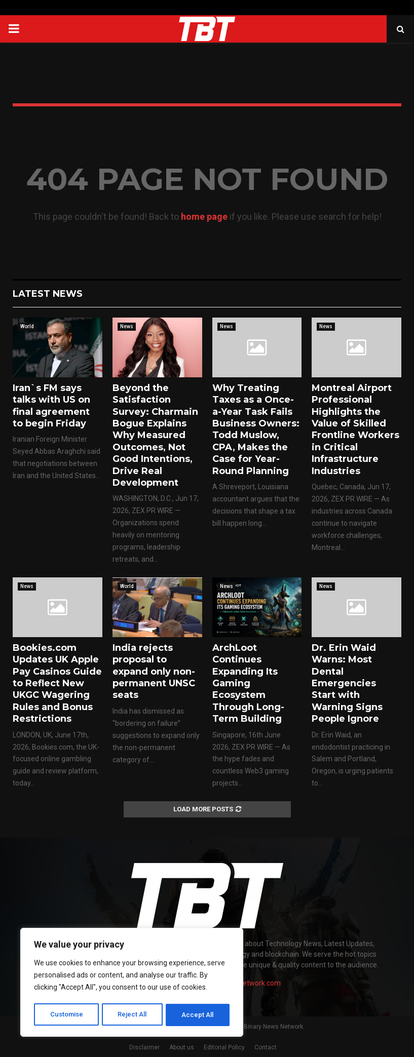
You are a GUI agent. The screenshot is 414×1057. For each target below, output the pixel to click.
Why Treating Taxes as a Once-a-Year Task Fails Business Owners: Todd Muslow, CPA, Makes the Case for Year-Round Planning (255, 429)
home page (204, 216)
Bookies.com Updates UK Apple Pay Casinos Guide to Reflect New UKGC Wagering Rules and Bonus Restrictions (57, 683)
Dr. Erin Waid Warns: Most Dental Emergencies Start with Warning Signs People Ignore (347, 683)
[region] (131, 983)
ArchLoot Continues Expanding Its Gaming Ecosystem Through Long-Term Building (248, 683)
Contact (265, 1047)
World (27, 326)
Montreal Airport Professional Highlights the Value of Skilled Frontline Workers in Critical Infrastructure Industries (355, 429)
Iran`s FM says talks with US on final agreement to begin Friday (51, 405)
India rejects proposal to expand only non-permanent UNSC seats (153, 671)
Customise (67, 1015)
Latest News (48, 293)
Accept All (198, 1015)
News (126, 326)
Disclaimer (144, 1047)
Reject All (133, 1015)
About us (181, 1047)
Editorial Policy (224, 1047)
